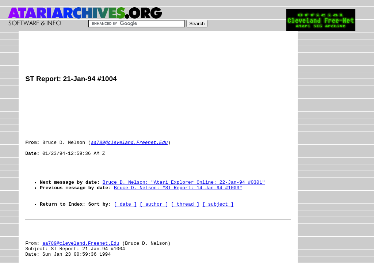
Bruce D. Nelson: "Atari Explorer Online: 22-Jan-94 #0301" (184, 198)
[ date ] (125, 224)
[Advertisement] (158, 53)
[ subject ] (218, 224)
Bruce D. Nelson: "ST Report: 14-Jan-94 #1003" (178, 205)
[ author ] (154, 224)
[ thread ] (185, 224)
